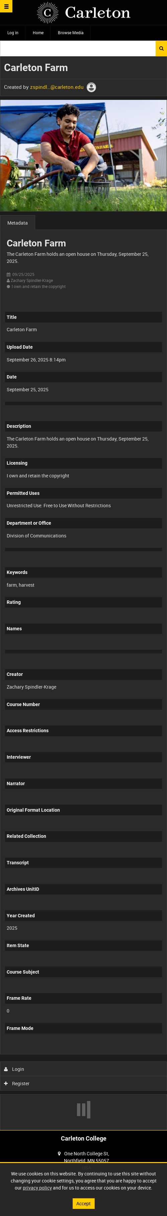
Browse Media (71, 32)
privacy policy (37, 1187)
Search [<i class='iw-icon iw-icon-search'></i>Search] (161, 48)
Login (14, 1069)
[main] (83, 593)
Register (17, 1083)
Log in (12, 32)
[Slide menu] (6, 6)
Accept (83, 1203)
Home (38, 32)
